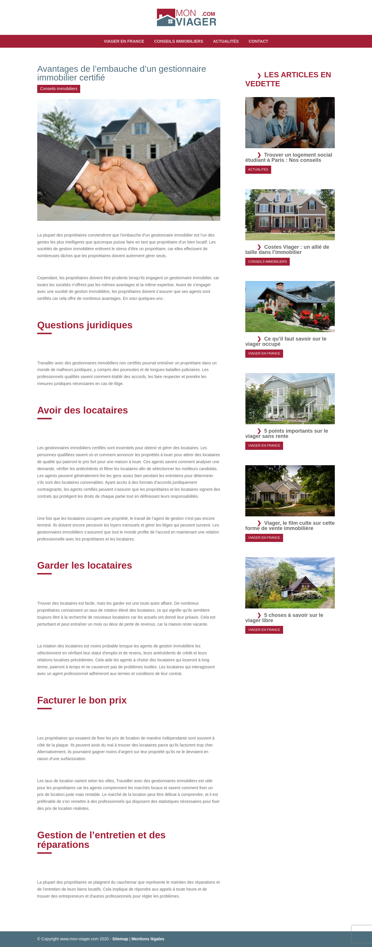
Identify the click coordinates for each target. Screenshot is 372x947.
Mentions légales (147, 939)
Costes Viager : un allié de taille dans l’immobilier (287, 249)
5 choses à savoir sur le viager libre (284, 617)
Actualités (226, 41)
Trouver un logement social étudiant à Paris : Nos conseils (288, 157)
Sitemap (120, 939)
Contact (258, 41)
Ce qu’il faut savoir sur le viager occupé (285, 341)
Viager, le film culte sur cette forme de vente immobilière (290, 525)
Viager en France (124, 41)
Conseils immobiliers (178, 41)
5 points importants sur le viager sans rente (286, 433)
